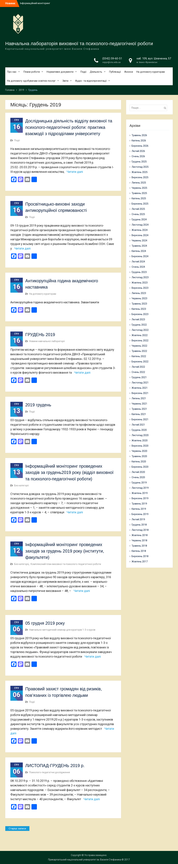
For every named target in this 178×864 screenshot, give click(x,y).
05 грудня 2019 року (45, 623)
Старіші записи (17, 828)
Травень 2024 (139, 245)
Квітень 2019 (139, 509)
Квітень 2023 (139, 309)
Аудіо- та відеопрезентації (91, 80)
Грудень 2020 (139, 430)
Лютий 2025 (138, 209)
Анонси (128, 71)
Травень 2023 (139, 303)
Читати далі (75, 171)
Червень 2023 (139, 298)
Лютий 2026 (138, 151)
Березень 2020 (140, 466)
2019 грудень (38, 404)
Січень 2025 (138, 214)
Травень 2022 (139, 351)
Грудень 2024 (139, 219)
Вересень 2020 (140, 445)
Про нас (11, 71)
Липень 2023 (139, 293)
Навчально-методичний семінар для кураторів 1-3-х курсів (62, 629)
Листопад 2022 (140, 330)
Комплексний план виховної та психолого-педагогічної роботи (66, 564)
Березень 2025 (140, 203)
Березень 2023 (140, 314)
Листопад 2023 (140, 277)
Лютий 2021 (138, 424)
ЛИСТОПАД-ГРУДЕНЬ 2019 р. (55, 765)
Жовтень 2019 (140, 493)
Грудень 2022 (139, 324)
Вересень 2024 (140, 235)
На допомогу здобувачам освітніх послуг (31, 80)
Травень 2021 (139, 409)
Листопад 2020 (140, 435)
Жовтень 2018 (140, 535)
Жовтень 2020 (140, 440)
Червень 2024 (139, 240)
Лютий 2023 (138, 319)
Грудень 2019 (139, 482)
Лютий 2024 (138, 261)
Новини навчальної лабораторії (47, 341)
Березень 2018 (140, 556)
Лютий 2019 (138, 519)
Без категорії (21, 485)
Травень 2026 (139, 135)
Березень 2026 (140, 145)
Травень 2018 (139, 545)
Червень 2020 (139, 451)
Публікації (115, 71)
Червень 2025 (139, 188)
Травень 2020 (139, 456)
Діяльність (96, 71)
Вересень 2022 (140, 340)
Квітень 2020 (139, 461)
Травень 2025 (139, 193)
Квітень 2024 (139, 251)
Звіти (65, 80)
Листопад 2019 (140, 487)
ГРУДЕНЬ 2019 (40, 334)
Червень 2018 (139, 540)
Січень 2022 (138, 372)
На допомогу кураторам (150, 71)
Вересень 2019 (140, 498)
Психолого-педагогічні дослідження (49, 772)
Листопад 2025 (140, 167)
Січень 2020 (138, 477)
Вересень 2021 (140, 393)
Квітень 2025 (139, 198)
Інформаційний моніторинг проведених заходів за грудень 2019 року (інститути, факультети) (64, 551)
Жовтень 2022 (140, 335)
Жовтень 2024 (140, 230)
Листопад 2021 (140, 382)
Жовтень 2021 (140, 388)
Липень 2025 (139, 182)
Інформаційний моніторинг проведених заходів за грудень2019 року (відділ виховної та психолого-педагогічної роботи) (69, 472)
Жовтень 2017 (140, 561)
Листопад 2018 (140, 530)
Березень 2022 (140, 361)
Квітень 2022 (139, 356)
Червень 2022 (139, 345)
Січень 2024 (138, 266)
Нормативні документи (60, 71)
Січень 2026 (138, 156)
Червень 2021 (139, 403)
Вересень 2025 (140, 177)
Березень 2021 (140, 419)
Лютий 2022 (138, 366)
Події (83, 71)
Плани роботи (31, 71)
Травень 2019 (139, 503)
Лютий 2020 (138, 472)
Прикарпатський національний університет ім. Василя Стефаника (84, 859)
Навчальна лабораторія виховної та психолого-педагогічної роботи (79, 43)
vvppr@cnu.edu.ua (111, 62)
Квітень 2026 (139, 140)
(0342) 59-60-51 (112, 58)
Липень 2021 (139, 398)
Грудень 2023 (139, 272)
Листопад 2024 (140, 224)
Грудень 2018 (139, 524)
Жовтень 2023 (140, 282)
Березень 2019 (140, 514)
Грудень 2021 (139, 377)
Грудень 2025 (139, 161)
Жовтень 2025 (140, 172)
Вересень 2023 (140, 288)
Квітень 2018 (139, 551)
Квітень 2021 (139, 414)
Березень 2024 (140, 256)
